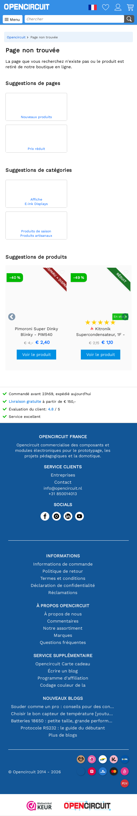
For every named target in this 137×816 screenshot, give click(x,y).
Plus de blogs (62, 735)
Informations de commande (63, 564)
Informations (63, 555)
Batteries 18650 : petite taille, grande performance (63, 720)
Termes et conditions (62, 578)
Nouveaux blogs (63, 698)
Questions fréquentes (63, 642)
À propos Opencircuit (62, 605)
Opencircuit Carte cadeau (62, 663)
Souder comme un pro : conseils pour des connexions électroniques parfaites (63, 706)
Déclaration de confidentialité (63, 585)
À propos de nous (63, 614)
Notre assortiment (62, 628)
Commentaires (62, 621)
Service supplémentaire (62, 655)
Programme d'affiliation (63, 678)
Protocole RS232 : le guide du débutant (63, 728)
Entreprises (63, 475)
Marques (63, 635)
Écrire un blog (63, 671)
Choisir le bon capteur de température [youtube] (63, 713)
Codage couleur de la (62, 685)
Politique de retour (62, 571)
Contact (63, 482)
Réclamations (62, 592)
